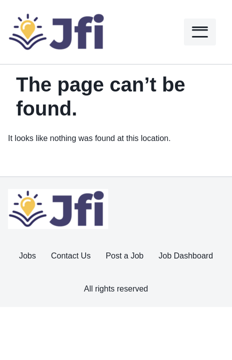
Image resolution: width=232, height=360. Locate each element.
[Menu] (200, 32)
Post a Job (125, 256)
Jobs (27, 256)
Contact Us (71, 256)
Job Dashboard (186, 256)
